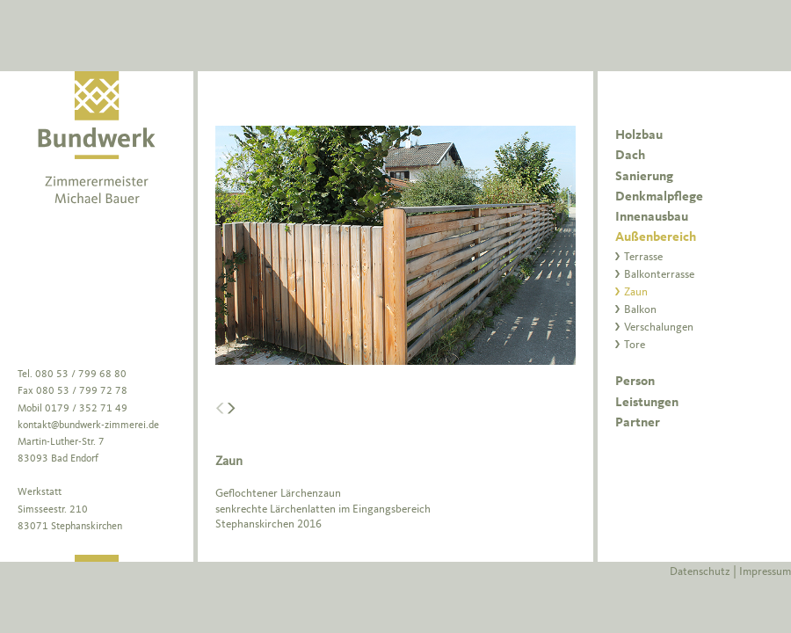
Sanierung (644, 177)
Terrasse (643, 257)
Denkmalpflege (659, 197)
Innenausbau (651, 217)
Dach (630, 156)
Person (635, 382)
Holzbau (639, 135)
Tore (634, 345)
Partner (637, 423)
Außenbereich (655, 237)
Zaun (636, 292)
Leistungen (647, 403)
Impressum (765, 572)
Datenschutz (700, 572)
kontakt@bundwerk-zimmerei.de (88, 425)
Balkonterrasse (659, 274)
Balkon (640, 310)
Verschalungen (658, 327)
